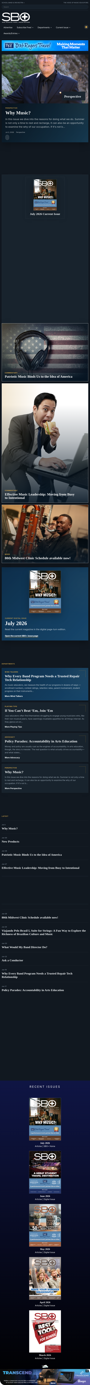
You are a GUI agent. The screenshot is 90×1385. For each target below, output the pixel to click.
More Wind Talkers (14, 696)
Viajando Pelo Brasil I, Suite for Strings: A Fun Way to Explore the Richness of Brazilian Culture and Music (44, 932)
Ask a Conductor (12, 960)
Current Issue (62, 27)
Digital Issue (49, 1199)
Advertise (8, 27)
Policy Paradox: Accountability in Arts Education (33, 990)
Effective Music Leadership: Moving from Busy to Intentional (40, 867)
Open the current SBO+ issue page (21, 636)
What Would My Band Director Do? (24, 947)
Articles (38, 1146)
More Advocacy (12, 757)
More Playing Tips (13, 727)
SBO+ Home (49, 1146)
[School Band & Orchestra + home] (16, 18)
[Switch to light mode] (86, 27)
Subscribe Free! (24, 27)
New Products (10, 841)
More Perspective (13, 788)
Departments (44, 27)
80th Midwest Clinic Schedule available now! (30, 917)
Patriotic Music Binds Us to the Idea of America (32, 854)
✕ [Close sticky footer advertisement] (87, 1371)
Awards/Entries (11, 33)
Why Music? (10, 828)
